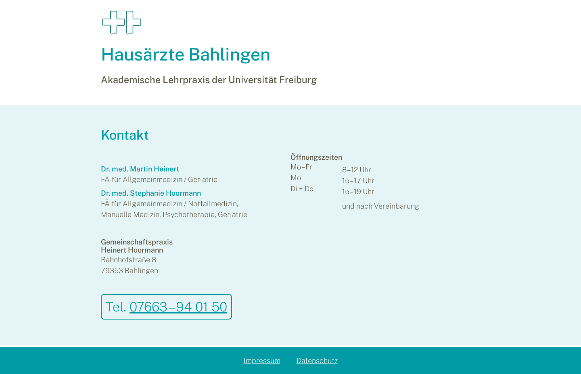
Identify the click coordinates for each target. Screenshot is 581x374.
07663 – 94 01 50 (178, 306)
